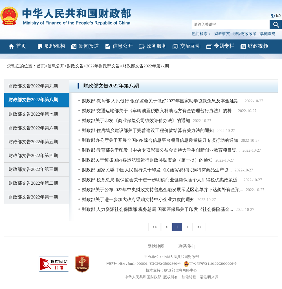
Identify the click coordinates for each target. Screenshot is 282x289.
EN (278, 15)
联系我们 (187, 246)
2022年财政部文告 (103, 66)
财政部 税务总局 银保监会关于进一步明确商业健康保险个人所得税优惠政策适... (161, 179)
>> (199, 227)
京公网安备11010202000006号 (210, 263)
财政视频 (254, 46)
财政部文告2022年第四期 (33, 155)
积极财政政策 (245, 34)
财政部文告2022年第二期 (33, 183)
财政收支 (222, 34)
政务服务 (152, 46)
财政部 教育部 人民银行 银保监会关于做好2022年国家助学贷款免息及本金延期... (162, 100)
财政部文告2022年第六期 (33, 127)
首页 (17, 46)
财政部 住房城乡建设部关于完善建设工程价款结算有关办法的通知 (148, 130)
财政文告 (75, 66)
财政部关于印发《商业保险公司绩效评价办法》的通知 (136, 120)
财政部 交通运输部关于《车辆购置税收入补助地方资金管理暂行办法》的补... (158, 110)
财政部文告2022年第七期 (33, 114)
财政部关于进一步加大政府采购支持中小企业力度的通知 (138, 199)
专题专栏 (220, 46)
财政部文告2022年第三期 (33, 169)
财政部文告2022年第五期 (33, 141)
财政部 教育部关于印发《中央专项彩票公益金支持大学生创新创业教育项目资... (161, 150)
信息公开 (118, 46)
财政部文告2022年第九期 (33, 85)
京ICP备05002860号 (165, 263)
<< (154, 227)
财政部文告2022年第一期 (33, 197)
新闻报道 (84, 46)
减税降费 (267, 34)
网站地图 (155, 246)
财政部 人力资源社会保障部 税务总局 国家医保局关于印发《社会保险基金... (157, 209)
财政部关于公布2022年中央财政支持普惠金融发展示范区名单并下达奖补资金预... (162, 189)
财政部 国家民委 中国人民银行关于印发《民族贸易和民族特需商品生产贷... (157, 169)
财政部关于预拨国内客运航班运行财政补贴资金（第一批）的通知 (147, 160)
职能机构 (51, 46)
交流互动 (186, 46)
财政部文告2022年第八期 (145, 66)
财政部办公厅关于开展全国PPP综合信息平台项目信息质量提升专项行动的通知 (160, 140)
